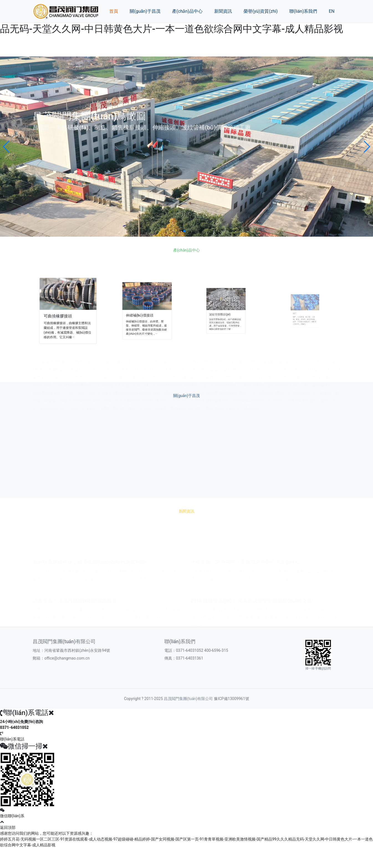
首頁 (113, 11)
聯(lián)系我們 (303, 11)
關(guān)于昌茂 (145, 11)
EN (331, 11)
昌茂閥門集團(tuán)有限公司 (188, 698)
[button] (6, 147)
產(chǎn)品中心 (187, 11)
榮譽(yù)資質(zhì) (261, 11)
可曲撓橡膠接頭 (63, 313)
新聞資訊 (223, 11)
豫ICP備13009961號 (231, 698)
